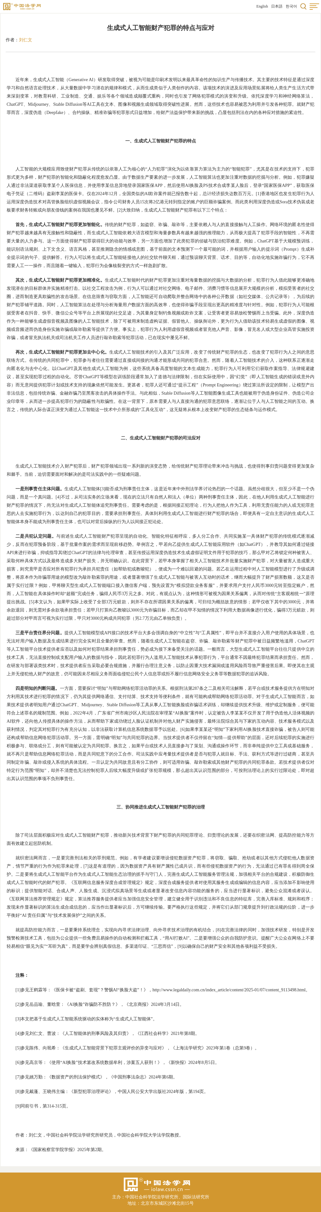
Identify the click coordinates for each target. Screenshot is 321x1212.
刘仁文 (25, 40)
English (262, 6)
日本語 (276, 6)
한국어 (291, 6)
